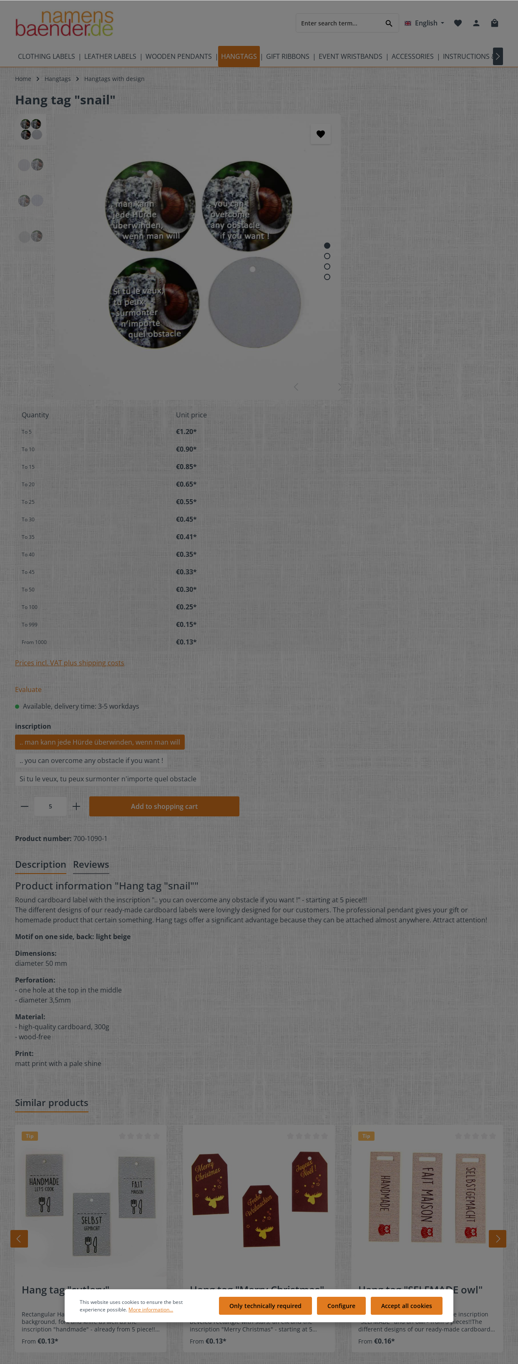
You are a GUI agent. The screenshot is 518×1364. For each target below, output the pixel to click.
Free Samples (163, 1213)
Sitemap (26, 1227)
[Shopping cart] (494, 23)
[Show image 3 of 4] (237, 221)
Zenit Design (145, 1353)
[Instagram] (410, 1198)
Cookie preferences (301, 1213)
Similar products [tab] (51, 809)
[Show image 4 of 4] (237, 231)
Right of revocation (300, 1267)
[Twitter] (425, 1187)
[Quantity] (302, 514)
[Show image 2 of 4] (237, 210)
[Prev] (15, 946)
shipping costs (329, 1353)
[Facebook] (410, 1187)
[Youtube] (439, 1187)
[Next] (500, 946)
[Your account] (476, 23)
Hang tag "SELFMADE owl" (420, 996)
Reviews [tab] (91, 571)
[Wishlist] (458, 23)
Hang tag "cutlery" (65, 996)
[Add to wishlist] (231, 134)
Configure (344, 1308)
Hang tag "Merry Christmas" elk (257, 1002)
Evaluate (280, 397)
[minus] (277, 514)
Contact (155, 1187)
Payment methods (299, 1240)
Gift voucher (162, 1227)
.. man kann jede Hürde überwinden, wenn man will (352, 449)
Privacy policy (293, 1254)
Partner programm (171, 1267)
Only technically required (270, 1308)
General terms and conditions (315, 1280)
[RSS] (424, 1198)
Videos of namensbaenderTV (55, 1213)
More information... (150, 1311)
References (160, 1254)
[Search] (389, 22)
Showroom (159, 1240)
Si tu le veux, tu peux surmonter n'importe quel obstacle (360, 486)
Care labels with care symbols (56, 1200)
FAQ (150, 1200)
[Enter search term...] (338, 22)
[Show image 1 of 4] (237, 200)
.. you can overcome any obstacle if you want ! (343, 467)
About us (286, 1200)
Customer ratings (298, 1187)
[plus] (328, 514)
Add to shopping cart (416, 513)
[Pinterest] (452, 1187)
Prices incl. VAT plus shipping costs (322, 370)
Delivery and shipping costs (312, 1227)
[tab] (40, 572)
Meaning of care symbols (50, 1187)
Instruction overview (173, 1280)
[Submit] (431, 1110)
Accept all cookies (407, 1308)
